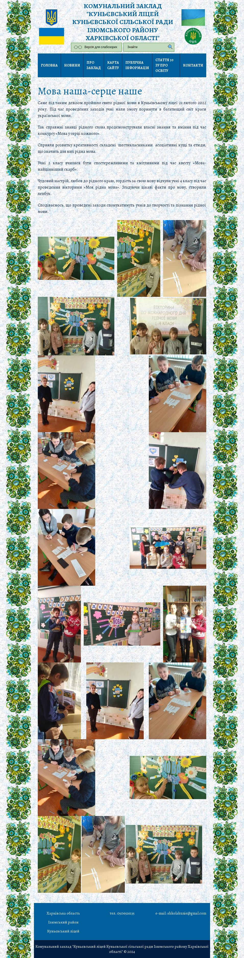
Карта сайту (113, 65)
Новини (72, 65)
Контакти (193, 65)
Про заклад (94, 65)
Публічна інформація (137, 65)
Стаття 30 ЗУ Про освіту (164, 65)
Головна (49, 65)
